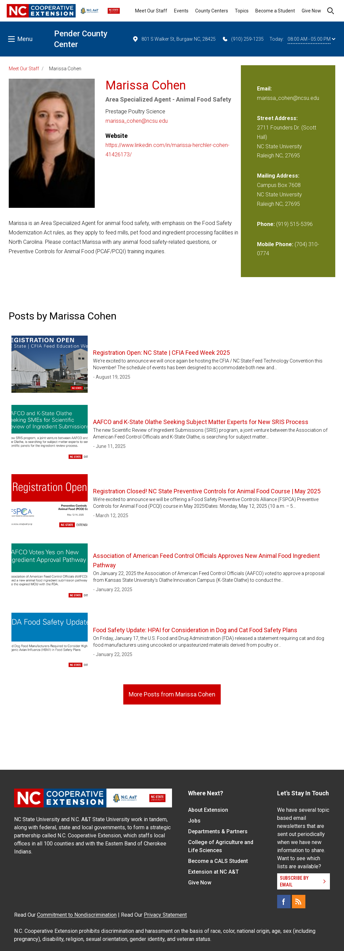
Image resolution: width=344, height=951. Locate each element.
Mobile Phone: (275, 244)
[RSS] (298, 901)
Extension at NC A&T (213, 872)
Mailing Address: (278, 176)
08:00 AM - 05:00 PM (311, 39)
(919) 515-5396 (294, 224)
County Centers (211, 10)
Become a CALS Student (218, 861)
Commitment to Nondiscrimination (77, 915)
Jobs (194, 820)
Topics (242, 10)
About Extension (208, 810)
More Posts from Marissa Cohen (172, 694)
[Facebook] (284, 901)
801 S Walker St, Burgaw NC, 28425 (174, 39)
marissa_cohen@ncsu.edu (136, 121)
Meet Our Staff (151, 10)
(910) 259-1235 (243, 39)
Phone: (266, 224)
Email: (264, 88)
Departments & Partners (218, 831)
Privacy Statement (165, 915)
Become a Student (275, 10)
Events (181, 10)
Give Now (311, 10)
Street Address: (277, 118)
